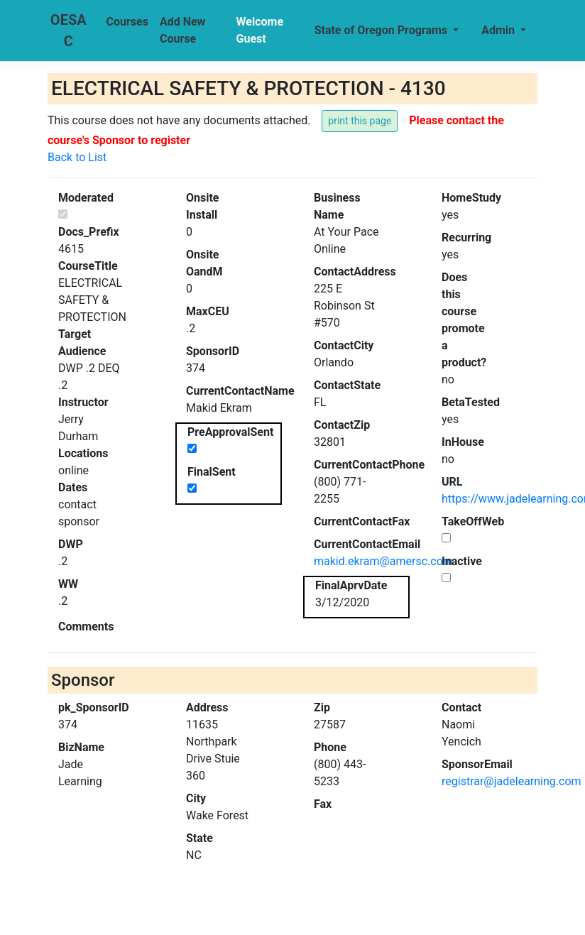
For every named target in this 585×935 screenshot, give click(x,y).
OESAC (68, 30)
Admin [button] (499, 30)
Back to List (77, 157)
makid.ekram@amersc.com (383, 561)
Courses (127, 21)
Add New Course (182, 30)
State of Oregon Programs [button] (382, 30)
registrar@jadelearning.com (511, 781)
